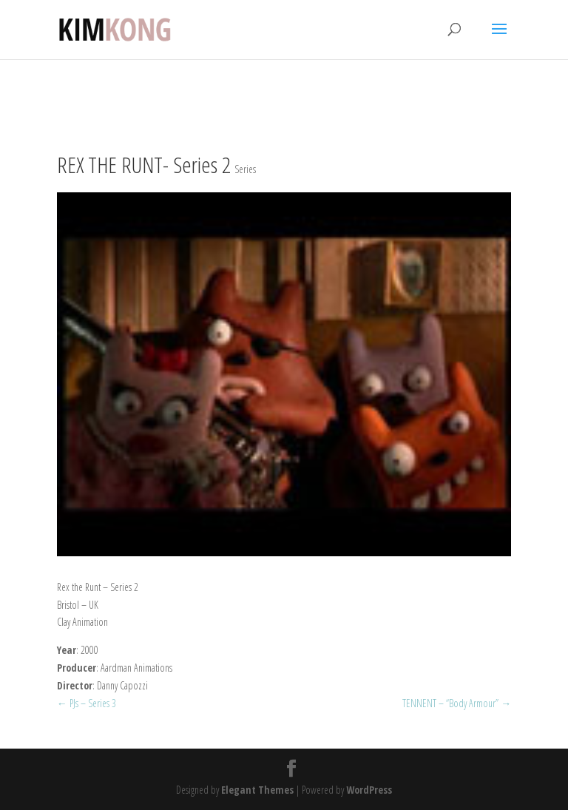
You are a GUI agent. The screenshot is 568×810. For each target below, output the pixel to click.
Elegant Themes (257, 790)
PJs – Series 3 (86, 703)
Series (245, 169)
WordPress (369, 790)
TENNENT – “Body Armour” (456, 703)
